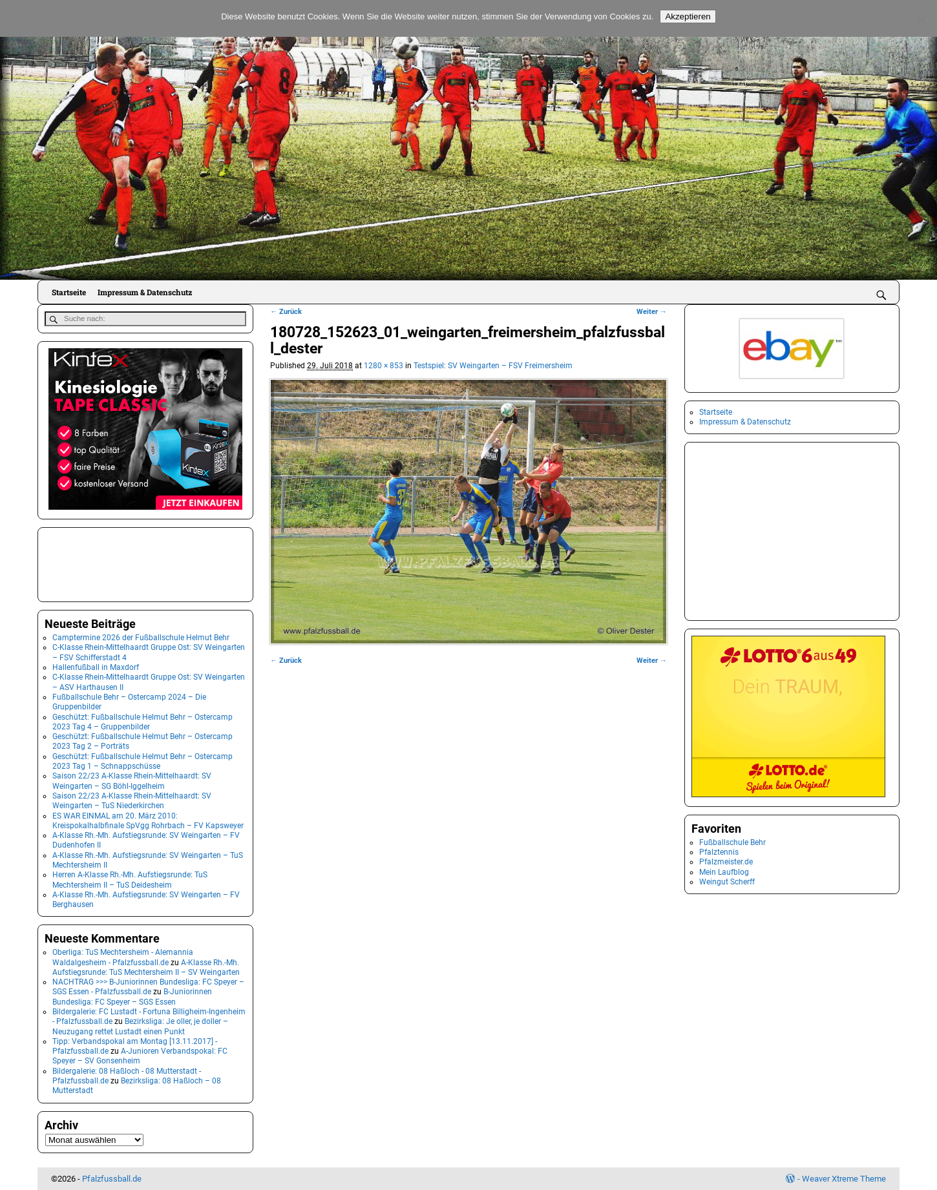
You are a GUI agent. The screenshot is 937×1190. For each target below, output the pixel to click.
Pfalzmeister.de (726, 861)
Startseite (69, 292)
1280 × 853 (383, 365)
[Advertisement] (109, 563)
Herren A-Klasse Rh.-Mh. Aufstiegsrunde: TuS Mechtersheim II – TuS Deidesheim (129, 879)
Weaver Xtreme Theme (844, 1178)
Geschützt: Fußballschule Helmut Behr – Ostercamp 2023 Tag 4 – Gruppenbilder (142, 720)
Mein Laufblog (724, 872)
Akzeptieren (687, 16)
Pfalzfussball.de (112, 1178)
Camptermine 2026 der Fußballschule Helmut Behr (140, 637)
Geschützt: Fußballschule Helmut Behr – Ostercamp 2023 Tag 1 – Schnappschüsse (142, 760)
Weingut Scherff (727, 881)
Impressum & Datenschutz (145, 292)
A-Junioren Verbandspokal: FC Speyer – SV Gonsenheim (139, 1055)
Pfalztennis (719, 852)
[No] (920, 18)
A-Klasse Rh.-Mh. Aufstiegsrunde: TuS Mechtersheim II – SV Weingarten (146, 966)
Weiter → (652, 312)
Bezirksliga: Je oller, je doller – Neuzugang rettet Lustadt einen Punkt (140, 1025)
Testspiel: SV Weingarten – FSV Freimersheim (493, 365)
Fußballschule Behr (732, 842)
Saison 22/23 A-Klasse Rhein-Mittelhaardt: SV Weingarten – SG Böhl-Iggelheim (131, 780)
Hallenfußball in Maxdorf (95, 666)
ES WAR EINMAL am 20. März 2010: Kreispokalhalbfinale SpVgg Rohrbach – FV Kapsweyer (148, 819)
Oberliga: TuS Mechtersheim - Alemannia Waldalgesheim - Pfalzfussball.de (122, 956)
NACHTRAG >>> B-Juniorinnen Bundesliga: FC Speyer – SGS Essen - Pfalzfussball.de (148, 986)
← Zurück (286, 312)
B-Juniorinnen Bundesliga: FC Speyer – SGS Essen (132, 995)
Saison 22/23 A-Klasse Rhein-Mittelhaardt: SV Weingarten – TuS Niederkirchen (131, 800)
